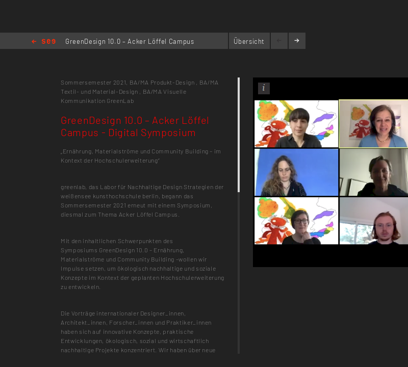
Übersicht (249, 41)
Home (44, 42)
